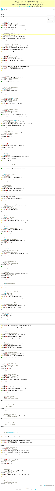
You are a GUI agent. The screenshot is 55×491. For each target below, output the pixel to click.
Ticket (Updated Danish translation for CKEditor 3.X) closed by (13, 86)
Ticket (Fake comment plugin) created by (10, 23)
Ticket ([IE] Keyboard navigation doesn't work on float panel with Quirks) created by (15, 47)
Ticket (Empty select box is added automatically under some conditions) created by (15, 66)
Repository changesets (50, 20)
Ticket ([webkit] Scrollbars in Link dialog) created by (12, 40)
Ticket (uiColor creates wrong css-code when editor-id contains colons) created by (15, 29)
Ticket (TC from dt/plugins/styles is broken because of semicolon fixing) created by (15, 260)
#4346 (12, 98)
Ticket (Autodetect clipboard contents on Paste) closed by (12, 386)
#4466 (4, 96)
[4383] (7, 78)
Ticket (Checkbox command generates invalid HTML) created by (13, 68)
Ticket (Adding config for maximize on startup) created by (12, 296)
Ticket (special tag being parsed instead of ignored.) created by (13, 353)
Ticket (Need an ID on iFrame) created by (9, 110)
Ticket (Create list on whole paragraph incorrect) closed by (12, 345)
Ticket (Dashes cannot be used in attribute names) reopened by (14, 222)
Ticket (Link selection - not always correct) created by (12, 198)
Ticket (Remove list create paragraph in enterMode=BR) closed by (13, 336)
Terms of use (33, 489)
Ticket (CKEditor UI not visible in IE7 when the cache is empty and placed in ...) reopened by (16, 249)
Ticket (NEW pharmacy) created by (9, 431)
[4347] (7, 237)
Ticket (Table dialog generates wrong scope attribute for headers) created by (17, 442)
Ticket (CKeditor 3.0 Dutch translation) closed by (11, 97)
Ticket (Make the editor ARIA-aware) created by (13, 334)
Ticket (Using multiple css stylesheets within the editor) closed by (13, 168)
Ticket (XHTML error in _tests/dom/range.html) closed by (14, 114)
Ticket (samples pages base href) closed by (11, 307)
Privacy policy (37, 489)
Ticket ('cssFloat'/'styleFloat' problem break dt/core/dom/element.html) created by (15, 273)
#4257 (5, 283)
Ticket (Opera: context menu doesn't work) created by (12, 58)
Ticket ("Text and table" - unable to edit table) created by (12, 70)
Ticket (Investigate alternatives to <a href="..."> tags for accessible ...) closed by (17, 123)
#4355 (5, 228)
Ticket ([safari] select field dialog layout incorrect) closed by (13, 145)
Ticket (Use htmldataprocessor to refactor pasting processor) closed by (14, 388)
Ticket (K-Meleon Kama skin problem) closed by (13, 188)
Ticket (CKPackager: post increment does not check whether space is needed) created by (16, 413)
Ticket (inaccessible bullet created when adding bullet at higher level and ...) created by (15, 452)
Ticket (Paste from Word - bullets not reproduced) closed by (12, 327)
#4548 (8, 22)
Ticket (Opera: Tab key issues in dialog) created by (11, 56)
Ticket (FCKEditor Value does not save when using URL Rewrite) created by (15, 474)
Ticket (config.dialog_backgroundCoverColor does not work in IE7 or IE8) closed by (17, 160)
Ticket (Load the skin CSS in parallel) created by (13, 25)
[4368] (7, 146)
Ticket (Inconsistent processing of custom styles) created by (12, 103)
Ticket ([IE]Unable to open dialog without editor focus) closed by (13, 125)
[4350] (7, 226)
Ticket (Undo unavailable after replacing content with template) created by (15, 45)
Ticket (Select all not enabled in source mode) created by (14, 448)
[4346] (7, 241)
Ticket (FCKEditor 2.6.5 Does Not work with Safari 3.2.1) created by (14, 415)
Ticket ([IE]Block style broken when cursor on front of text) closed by (13, 343)
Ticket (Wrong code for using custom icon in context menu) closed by (16, 149)
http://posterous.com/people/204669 (10, 432)
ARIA (10, 124)
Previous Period (49, 13)
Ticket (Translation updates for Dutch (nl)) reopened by (13, 60)
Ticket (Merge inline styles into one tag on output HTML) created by (13, 305)
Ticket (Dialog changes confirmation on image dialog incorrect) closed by (14, 233)
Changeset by (7, 21)
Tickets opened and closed (50, 19)
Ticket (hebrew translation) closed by (10, 90)
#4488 (4, 270)
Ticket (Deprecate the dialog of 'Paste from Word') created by (12, 476)
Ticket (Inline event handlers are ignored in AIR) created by (12, 373)
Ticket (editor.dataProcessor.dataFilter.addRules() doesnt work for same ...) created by (16, 459)
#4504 (5, 217)
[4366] (7, 153)
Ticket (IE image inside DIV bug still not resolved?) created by (12, 179)
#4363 (4, 89)
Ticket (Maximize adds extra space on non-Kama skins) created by (14, 38)
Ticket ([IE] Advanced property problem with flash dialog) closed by (13, 240)
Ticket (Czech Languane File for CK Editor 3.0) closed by (12, 94)
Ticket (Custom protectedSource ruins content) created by (12, 454)
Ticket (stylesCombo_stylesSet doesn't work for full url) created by (16, 440)
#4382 (4, 85)
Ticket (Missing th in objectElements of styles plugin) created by (15, 450)
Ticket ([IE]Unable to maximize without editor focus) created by (13, 132)
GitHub (27, 1)
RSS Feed (28, 488)
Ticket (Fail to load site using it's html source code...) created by (12, 405)
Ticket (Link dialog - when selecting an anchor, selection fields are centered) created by (16, 62)
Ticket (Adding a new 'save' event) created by (10, 303)
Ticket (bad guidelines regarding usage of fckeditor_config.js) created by (14, 436)
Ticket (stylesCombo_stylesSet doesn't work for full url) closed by (15, 156)
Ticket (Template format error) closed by (10, 209)
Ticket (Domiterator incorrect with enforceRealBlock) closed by (13, 347)
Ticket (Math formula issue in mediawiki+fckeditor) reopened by (12, 200)
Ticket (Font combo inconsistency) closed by (10, 357)
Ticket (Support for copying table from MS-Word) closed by (12, 381)
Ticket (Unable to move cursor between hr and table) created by (13, 34)
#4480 (4, 155)
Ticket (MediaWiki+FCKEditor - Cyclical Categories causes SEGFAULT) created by (15, 410)
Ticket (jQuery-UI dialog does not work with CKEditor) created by (12, 351)
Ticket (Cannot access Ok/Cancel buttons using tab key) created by (13, 36)
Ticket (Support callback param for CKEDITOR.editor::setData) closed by (14, 205)
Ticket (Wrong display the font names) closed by (13, 121)
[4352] (7, 215)
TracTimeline (43, 485)
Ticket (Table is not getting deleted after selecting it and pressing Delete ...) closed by (18, 116)
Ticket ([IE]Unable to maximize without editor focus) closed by (13, 127)
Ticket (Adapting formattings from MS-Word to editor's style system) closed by (14, 379)
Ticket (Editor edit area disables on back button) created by (12, 190)
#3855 (4, 174)
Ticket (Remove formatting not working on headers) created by (13, 43)
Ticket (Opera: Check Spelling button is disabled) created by (12, 49)
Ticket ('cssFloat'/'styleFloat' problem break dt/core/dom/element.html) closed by (15, 253)
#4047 (5, 239)
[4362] (7, 172)
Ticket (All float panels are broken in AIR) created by (11, 375)
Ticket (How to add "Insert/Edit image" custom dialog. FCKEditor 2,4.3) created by (15, 423)
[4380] (7, 87)
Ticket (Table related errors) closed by (9, 27)
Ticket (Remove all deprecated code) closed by (11, 287)
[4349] (7, 230)
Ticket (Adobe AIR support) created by (10, 377)
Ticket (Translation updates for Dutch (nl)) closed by (11, 99)
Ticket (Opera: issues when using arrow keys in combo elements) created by (14, 51)
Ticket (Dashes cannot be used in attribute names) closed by (15, 220)
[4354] (7, 206)
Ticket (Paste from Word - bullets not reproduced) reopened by (13, 370)
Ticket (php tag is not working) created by (10, 397)
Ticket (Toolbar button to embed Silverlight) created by (12, 177)
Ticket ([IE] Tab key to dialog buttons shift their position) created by (13, 108)
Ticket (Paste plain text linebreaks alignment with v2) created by (13, 298)
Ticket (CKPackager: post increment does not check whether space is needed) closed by (16, 266)
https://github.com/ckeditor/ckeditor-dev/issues (25, 6)
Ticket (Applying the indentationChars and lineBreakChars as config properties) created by (17, 325)
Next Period (52, 13)
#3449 (5, 291)
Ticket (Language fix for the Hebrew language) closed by (12, 77)
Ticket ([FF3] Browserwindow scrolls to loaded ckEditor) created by (13, 470)
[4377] (7, 100)
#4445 (15, 120)
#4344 (5, 363)
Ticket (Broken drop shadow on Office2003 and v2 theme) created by (13, 355)
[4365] (7, 157)
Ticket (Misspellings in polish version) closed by (11, 81)
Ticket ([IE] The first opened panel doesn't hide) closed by (12, 338)
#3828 (5, 331)
